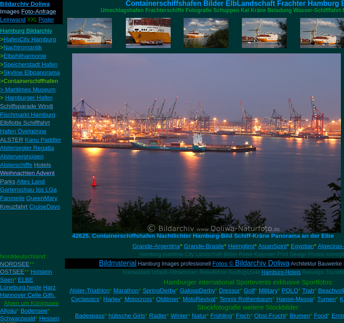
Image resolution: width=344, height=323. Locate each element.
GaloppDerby (197, 290)
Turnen (326, 299)
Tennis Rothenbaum (246, 299)
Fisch (243, 315)
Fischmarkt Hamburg (28, 114)
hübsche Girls (126, 315)
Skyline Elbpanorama (32, 72)
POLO (290, 290)
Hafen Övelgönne (23, 131)
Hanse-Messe (294, 299)
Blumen (300, 315)
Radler (158, 315)
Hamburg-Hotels (281, 272)
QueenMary (42, 198)
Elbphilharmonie (25, 55)
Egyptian (302, 246)
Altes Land (31, 181)
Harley (112, 299)
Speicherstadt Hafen (31, 64)
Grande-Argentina (156, 246)
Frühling (221, 315)
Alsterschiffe (16, 165)
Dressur (229, 290)
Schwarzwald (17, 318)
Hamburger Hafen (29, 97)
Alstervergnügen (21, 156)
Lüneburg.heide (21, 287)
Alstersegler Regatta (27, 147)
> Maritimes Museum (28, 89)
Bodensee (34, 310)
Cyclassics (85, 299)
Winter (179, 315)
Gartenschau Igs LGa (28, 189)
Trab (308, 290)
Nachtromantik (23, 47)
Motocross (138, 299)
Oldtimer (167, 299)
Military (268, 290)
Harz (49, 287)
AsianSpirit (272, 246)
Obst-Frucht (270, 315)
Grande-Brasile (204, 246)
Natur (199, 315)
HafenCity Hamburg (30, 39)
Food (320, 315)
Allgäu (8, 310)
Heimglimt (241, 246)
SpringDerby (159, 290)
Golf (249, 290)
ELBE (25, 279)
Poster (46, 20)
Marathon (125, 290)
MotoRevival (199, 299)
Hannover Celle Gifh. (28, 295)
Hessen (49, 318)
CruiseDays (44, 206)
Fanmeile (12, 198)
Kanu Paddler (43, 139)
